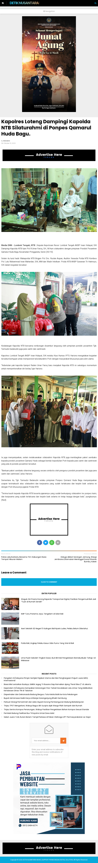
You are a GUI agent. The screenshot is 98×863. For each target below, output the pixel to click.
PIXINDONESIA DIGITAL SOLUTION (61, 860)
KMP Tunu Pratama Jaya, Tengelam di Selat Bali (42, 614)
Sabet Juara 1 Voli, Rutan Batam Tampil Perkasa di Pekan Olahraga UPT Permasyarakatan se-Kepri (47, 717)
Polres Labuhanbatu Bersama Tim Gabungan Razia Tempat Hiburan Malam (23, 558)
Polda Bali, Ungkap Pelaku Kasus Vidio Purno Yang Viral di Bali (47, 643)
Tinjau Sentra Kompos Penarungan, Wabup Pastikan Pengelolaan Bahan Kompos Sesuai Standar (46, 709)
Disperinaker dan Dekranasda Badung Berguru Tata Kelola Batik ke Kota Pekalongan (41, 694)
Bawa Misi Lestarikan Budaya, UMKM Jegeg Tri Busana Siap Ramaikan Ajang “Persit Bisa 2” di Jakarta (47, 684)
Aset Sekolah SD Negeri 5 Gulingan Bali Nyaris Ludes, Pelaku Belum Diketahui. (54, 628)
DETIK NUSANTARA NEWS (29, 2)
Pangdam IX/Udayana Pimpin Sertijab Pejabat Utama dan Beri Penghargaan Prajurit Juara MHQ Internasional (46, 679)
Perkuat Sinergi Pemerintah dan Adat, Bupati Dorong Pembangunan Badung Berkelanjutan (44, 702)
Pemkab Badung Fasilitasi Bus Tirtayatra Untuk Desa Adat (29, 713)
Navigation (49, 11)
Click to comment (49, 582)
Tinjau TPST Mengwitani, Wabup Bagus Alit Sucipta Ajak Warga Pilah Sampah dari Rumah (43, 706)
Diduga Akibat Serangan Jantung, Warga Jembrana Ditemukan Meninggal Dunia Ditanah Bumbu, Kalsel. (75, 559)
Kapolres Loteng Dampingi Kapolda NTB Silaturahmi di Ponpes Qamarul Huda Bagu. (46, 127)
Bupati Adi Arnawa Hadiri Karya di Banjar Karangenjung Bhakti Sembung (35, 698)
